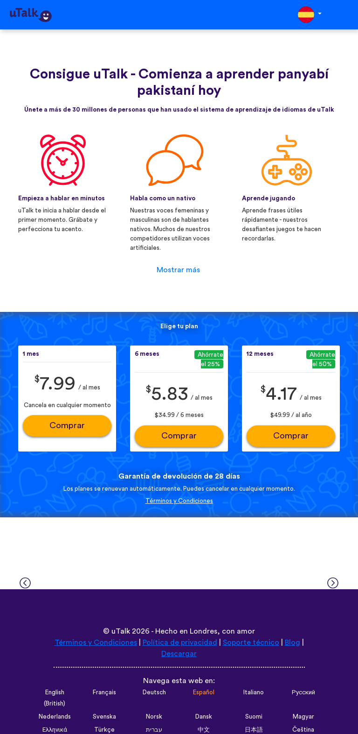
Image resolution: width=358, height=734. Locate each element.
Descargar (179, 653)
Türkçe (104, 730)
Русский (303, 692)
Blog (292, 642)
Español (203, 692)
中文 (204, 730)
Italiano (253, 692)
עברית (154, 730)
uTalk (120, 631)
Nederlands (55, 716)
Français (104, 692)
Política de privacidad (180, 642)
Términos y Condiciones (179, 501)
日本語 (254, 730)
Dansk (203, 716)
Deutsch (154, 692)
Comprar (67, 425)
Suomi (253, 716)
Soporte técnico (251, 642)
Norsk (154, 716)
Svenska (104, 716)
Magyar (303, 716)
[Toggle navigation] (344, 15)
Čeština (303, 730)
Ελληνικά (54, 730)
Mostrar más (178, 270)
